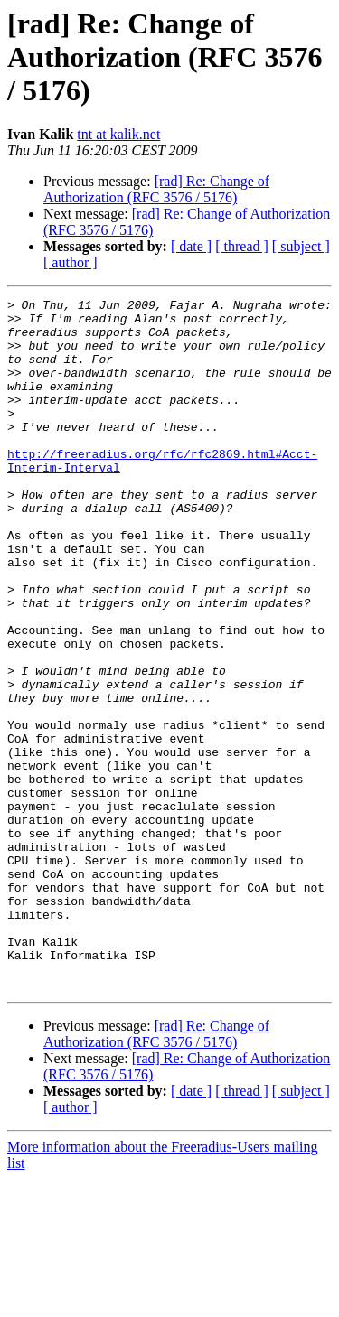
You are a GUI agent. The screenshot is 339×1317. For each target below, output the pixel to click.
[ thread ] (241, 246)
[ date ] (191, 246)
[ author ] (70, 262)
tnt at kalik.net (118, 134)
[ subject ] (301, 246)
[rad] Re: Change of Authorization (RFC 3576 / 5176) (156, 189)
